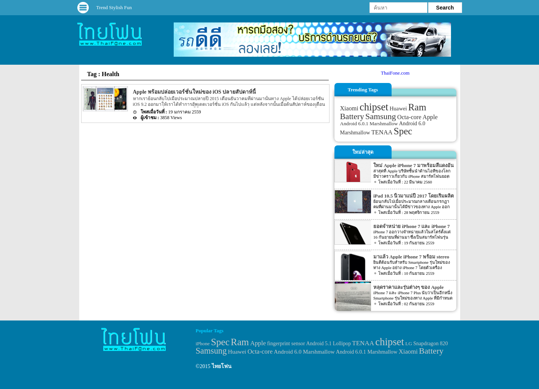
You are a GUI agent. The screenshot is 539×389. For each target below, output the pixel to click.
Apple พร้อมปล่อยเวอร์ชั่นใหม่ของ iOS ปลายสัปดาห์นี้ (194, 92)
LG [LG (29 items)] (408, 343)
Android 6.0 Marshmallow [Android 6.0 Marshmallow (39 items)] (304, 352)
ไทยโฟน (222, 366)
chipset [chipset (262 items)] (374, 107)
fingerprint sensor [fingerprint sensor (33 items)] (286, 343)
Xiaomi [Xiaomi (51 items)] (349, 108)
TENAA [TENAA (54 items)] (381, 132)
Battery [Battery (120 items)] (352, 116)
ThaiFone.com (395, 73)
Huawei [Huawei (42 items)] (398, 108)
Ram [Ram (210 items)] (417, 107)
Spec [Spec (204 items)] (403, 131)
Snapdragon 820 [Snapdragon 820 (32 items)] (430, 343)
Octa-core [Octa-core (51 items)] (409, 117)
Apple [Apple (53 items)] (430, 117)
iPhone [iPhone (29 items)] (203, 343)
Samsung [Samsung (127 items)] (380, 116)
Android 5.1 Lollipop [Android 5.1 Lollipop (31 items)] (328, 343)
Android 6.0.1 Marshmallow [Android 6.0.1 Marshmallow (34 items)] (369, 123)
